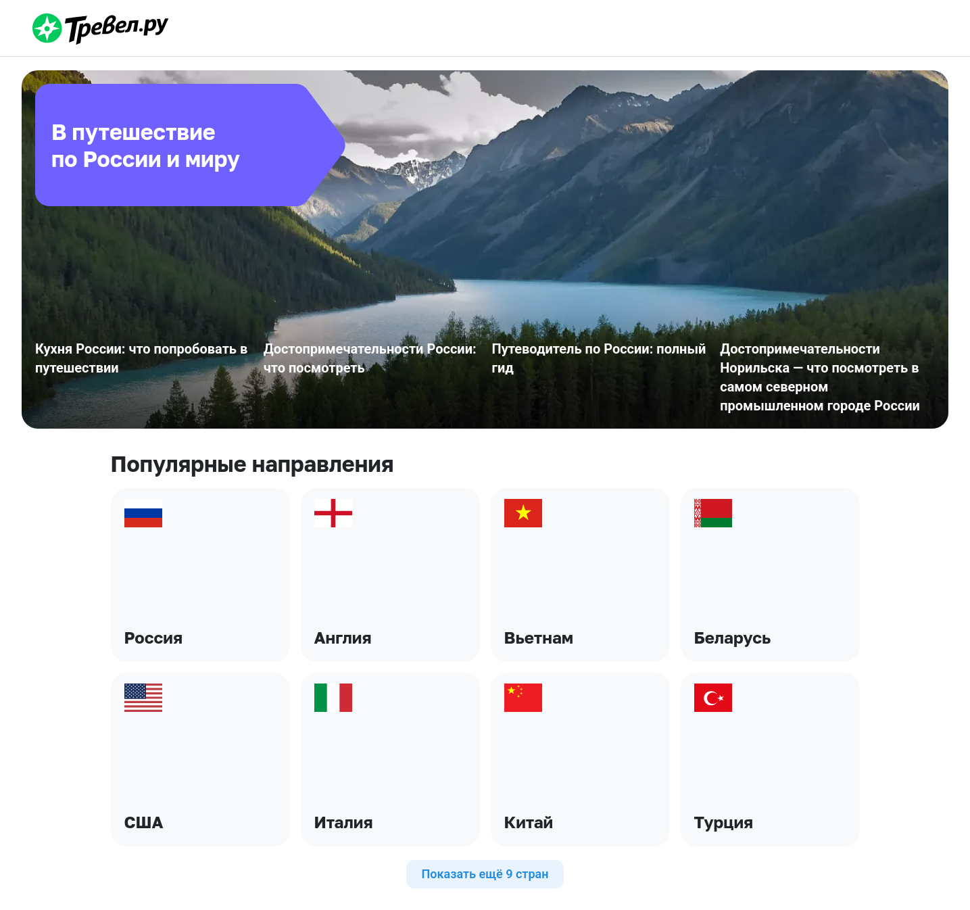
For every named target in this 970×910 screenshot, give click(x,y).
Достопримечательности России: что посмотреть (370, 358)
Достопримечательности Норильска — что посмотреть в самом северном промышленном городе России (820, 377)
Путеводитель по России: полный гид (599, 358)
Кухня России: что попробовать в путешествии (141, 358)
